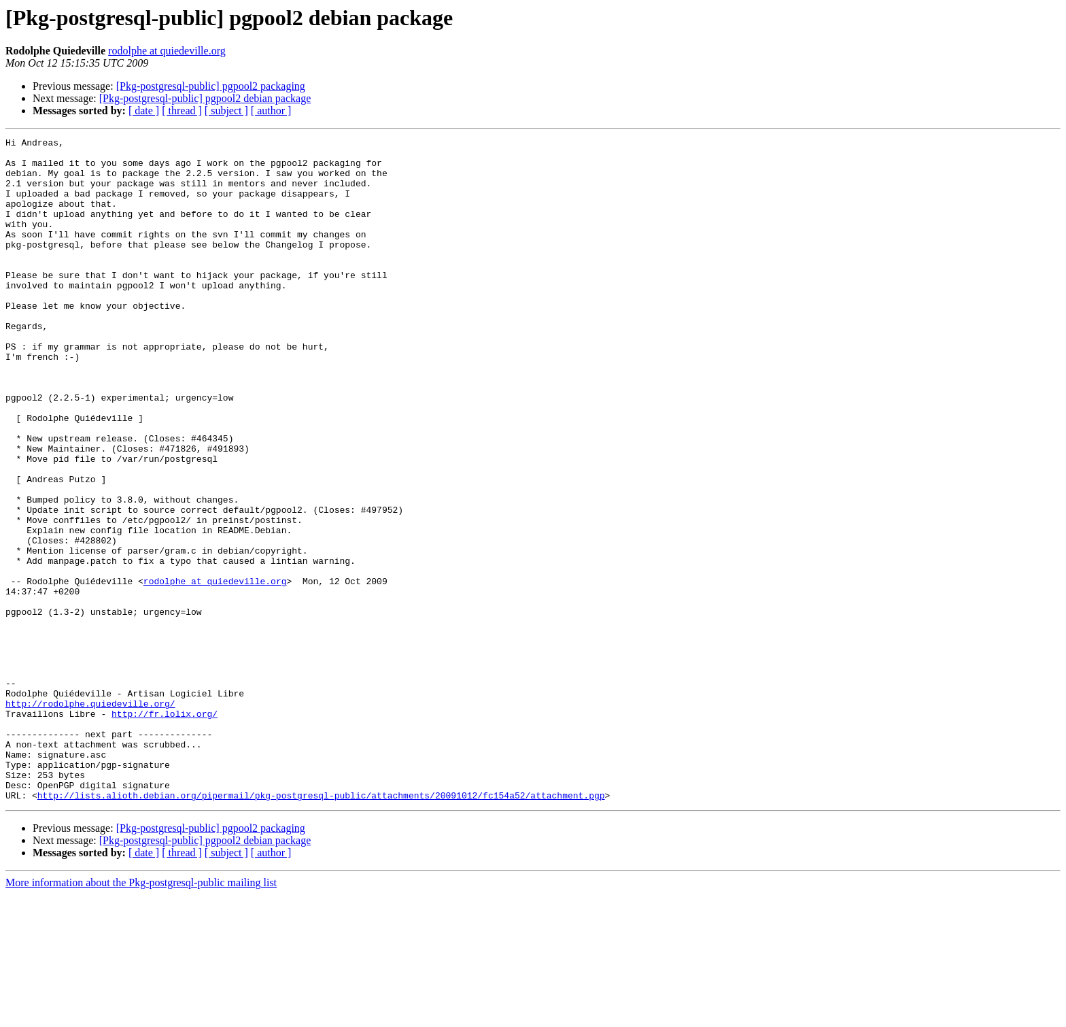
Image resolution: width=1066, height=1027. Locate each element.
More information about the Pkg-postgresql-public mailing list (141, 1015)
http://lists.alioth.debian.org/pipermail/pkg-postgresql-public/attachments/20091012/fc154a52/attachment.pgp (321, 928)
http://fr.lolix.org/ (164, 830)
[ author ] (271, 110)
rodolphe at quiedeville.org (167, 50)
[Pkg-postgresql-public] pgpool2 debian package (205, 98)
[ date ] (143, 110)
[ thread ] (182, 110)
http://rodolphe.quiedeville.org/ (90, 817)
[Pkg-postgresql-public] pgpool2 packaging (210, 86)
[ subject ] (226, 110)
